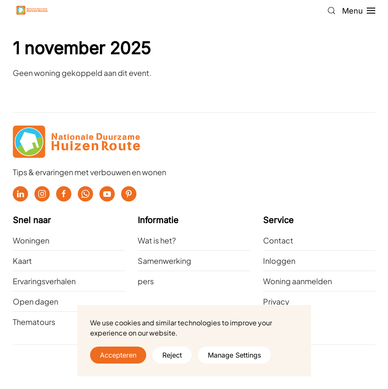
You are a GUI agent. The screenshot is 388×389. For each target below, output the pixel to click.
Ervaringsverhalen (44, 281)
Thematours (34, 322)
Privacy (276, 301)
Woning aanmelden (297, 281)
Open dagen (35, 301)
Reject (172, 355)
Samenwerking (164, 261)
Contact (278, 240)
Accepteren (118, 355)
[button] (331, 10)
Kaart (22, 261)
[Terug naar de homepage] (32, 10)
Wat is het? (157, 240)
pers (146, 281)
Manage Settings (234, 355)
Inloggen (279, 261)
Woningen (31, 240)
